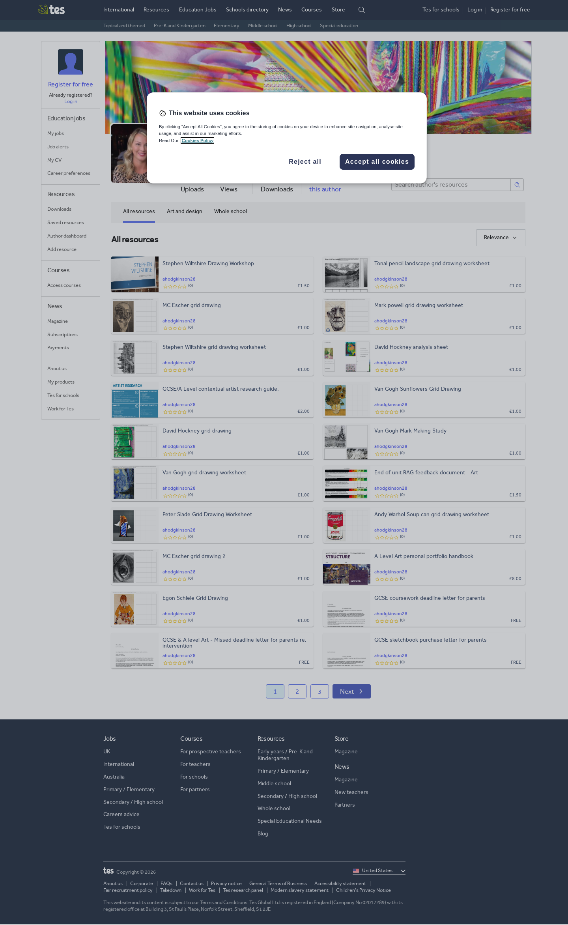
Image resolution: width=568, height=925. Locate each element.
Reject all (305, 161)
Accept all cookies (377, 161)
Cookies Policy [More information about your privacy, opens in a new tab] (197, 140)
